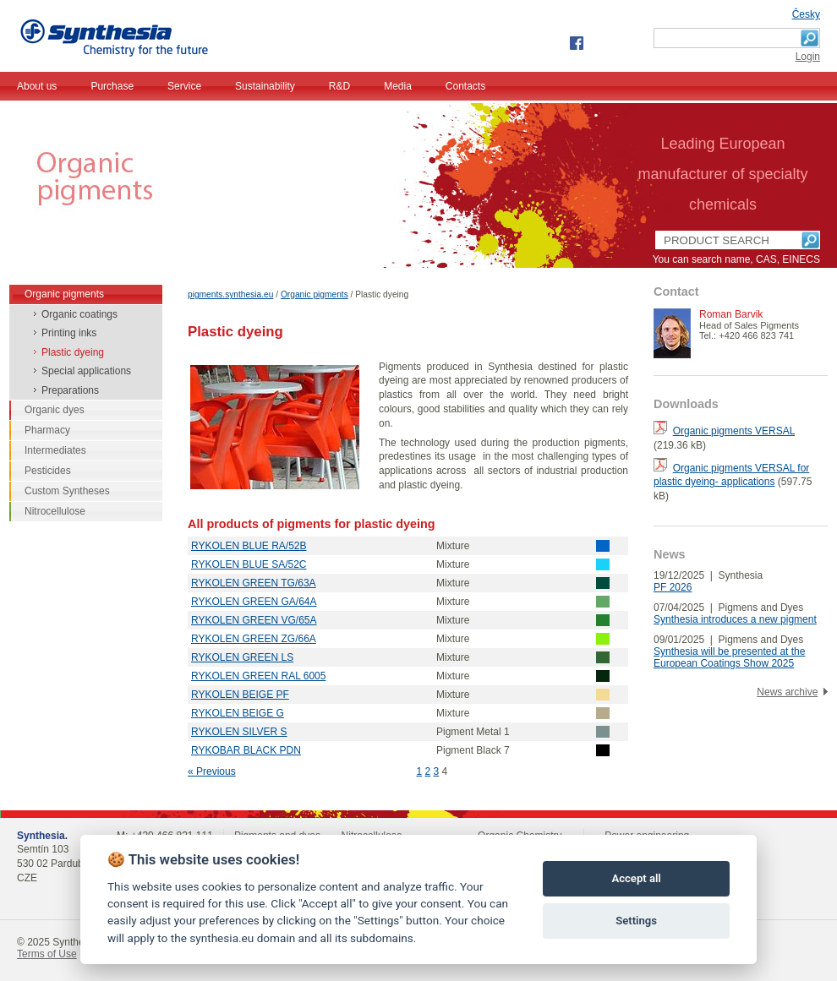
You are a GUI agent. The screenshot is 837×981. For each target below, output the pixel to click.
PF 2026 (673, 587)
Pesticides (48, 471)
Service (184, 86)
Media (398, 86)
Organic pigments (314, 294)
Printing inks (68, 333)
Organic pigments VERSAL (734, 431)
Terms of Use (47, 954)
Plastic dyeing (72, 352)
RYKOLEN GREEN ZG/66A (253, 639)
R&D (339, 86)
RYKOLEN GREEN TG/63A (253, 583)
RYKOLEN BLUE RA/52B (249, 546)
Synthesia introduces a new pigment (735, 619)
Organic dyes (55, 410)
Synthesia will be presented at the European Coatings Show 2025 (729, 657)
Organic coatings (79, 314)
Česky (806, 14)
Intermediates (55, 450)
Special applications (86, 371)
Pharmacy (47, 430)
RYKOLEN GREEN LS (242, 657)
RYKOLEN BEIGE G (237, 713)
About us (37, 86)
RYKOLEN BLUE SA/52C (249, 564)
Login (808, 57)
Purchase (112, 86)
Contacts (465, 86)
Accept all (635, 878)
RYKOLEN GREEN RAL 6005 (258, 676)
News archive (787, 692)
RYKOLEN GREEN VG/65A (254, 620)
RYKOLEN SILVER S (239, 732)
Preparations (70, 390)
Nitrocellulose (55, 511)
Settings (636, 920)
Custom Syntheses (67, 491)
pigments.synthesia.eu (230, 294)
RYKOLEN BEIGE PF (240, 694)
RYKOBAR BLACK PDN (246, 750)
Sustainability (265, 86)
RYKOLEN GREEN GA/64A (254, 602)
